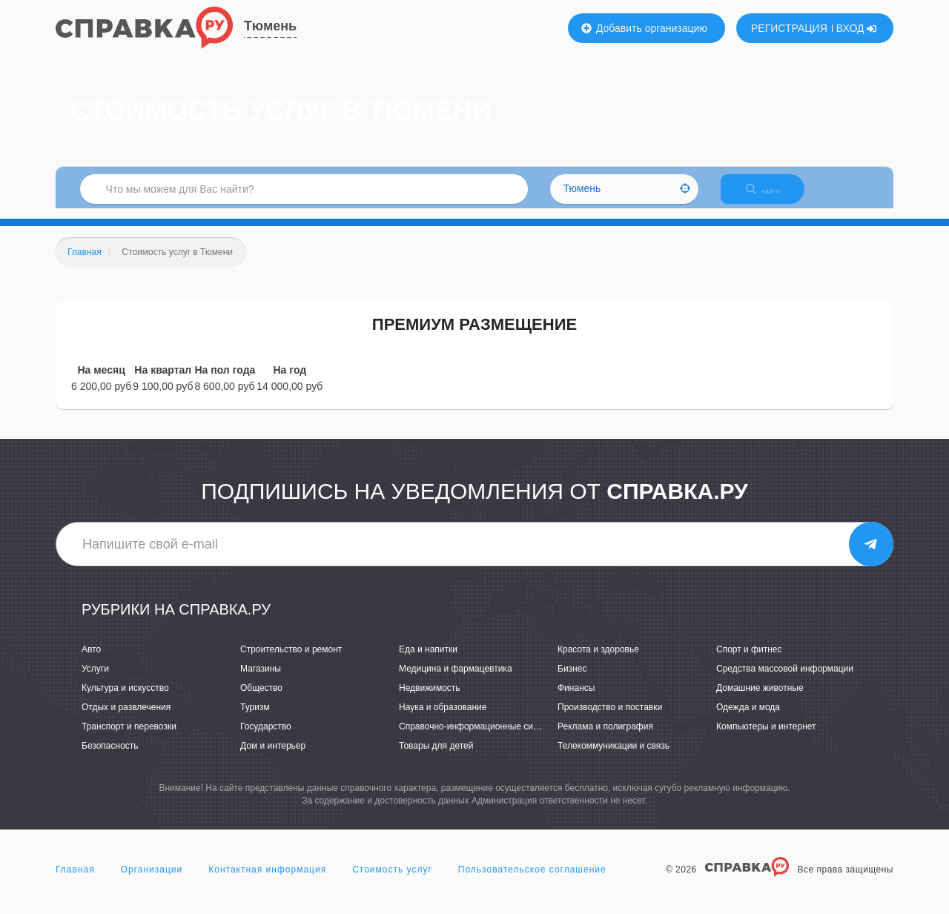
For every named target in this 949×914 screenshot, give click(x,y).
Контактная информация (267, 880)
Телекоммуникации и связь (613, 757)
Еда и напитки (428, 660)
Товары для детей (436, 757)
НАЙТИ (775, 196)
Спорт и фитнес (749, 660)
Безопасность (110, 757)
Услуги (95, 679)
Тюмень (270, 26)
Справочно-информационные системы (479, 737)
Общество (261, 698)
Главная (75, 880)
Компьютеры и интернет (766, 737)
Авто (91, 660)
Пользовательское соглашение (532, 880)
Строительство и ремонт (291, 660)
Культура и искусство (125, 698)
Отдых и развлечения (126, 717)
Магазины (260, 679)
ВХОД (856, 28)
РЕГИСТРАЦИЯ (789, 28)
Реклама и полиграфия (605, 737)
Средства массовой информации (784, 679)
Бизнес (572, 679)
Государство (265, 737)
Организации (152, 880)
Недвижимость (429, 698)
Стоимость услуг (392, 880)
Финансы (576, 698)
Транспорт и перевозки (129, 737)
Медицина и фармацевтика (455, 679)
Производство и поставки (610, 717)
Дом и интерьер (272, 757)
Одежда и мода (748, 717)
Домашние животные (760, 698)
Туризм (255, 717)
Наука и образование (442, 717)
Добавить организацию (644, 28)
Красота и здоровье (598, 660)
